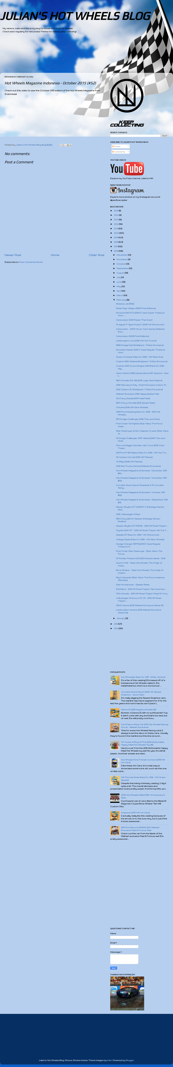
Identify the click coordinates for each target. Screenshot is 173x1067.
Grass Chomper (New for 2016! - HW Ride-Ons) (139, 357)
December (122, 255)
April (119, 291)
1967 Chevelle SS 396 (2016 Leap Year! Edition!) (139, 380)
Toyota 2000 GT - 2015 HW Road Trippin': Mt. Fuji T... (141, 530)
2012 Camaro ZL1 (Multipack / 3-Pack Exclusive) (139, 389)
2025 (116, 211)
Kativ (109, 1060)
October (121, 264)
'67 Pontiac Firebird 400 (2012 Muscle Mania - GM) (140, 558)
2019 (116, 237)
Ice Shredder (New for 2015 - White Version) (143, 677)
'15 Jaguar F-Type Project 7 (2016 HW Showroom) (140, 324)
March (120, 295)
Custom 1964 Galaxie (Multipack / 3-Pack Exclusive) (141, 361)
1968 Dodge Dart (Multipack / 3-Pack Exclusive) (140, 345)
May (118, 286)
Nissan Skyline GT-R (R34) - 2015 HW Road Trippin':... (142, 526)
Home (55, 255)
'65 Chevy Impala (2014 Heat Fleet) (133, 398)
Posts (116, 146)
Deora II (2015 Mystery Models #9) (138, 709)
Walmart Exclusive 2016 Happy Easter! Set (137, 394)
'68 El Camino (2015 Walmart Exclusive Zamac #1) (139, 605)
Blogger (130, 1060)
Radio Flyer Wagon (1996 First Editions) (136, 308)
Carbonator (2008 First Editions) (132, 336)
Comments (118, 152)
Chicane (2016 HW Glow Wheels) (132, 407)
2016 (116, 251)
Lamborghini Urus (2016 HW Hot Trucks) (136, 341)
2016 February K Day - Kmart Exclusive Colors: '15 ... (141, 385)
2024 (116, 215)
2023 (116, 219)
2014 (116, 628)
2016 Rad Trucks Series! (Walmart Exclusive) (138, 466)
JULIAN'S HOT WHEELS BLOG (75, 15)
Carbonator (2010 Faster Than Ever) (134, 320)
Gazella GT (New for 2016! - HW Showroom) (137, 535)
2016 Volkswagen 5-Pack (128, 514)
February (121, 300)
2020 (116, 233)
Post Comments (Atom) (31, 262)
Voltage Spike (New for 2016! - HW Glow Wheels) (140, 539)
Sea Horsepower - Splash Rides (133, 585)
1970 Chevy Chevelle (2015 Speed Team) (135, 403)
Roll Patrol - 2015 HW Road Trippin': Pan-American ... (141, 589)
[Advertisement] (79, 55)
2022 (116, 224)
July (118, 277)
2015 (116, 624)
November (122, 259)
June (119, 282)
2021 (116, 228)
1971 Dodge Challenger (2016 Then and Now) (138, 419)
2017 (116, 246)
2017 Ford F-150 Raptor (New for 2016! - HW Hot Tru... (141, 453)
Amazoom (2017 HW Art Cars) (135, 813)
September (122, 268)
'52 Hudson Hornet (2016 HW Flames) (134, 457)
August (120, 273)
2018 (116, 242)
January (120, 618)
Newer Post (12, 255)
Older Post (96, 255)
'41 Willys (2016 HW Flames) (129, 462)
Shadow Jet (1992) (125, 304)
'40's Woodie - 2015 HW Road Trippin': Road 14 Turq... (142, 594)
